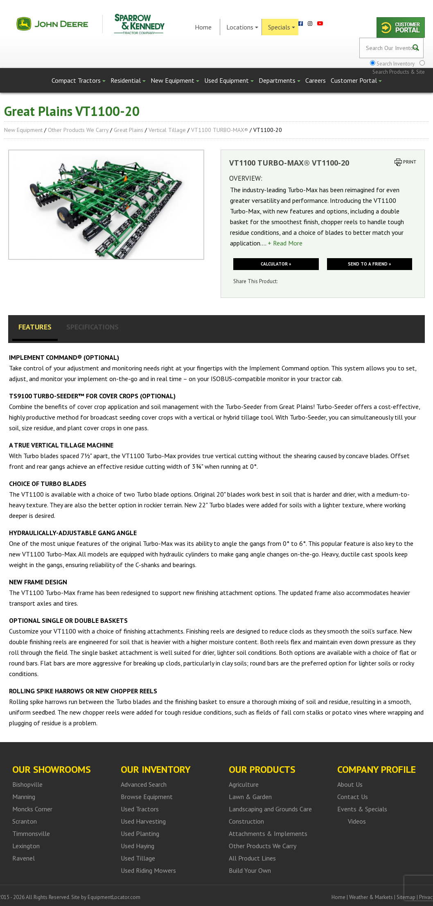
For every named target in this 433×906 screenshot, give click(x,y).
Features (35, 327)
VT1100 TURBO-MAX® (219, 130)
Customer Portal (356, 80)
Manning (23, 796)
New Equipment (175, 80)
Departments (279, 80)
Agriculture (244, 784)
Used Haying (137, 846)
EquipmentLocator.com (114, 897)
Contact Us (352, 796)
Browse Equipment (147, 796)
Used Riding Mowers (148, 870)
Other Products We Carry (78, 130)
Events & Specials (362, 809)
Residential (128, 80)
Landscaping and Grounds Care (270, 809)
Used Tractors (140, 809)
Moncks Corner (32, 809)
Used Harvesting (143, 821)
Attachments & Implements (268, 833)
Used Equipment (229, 80)
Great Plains (128, 130)
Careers (315, 80)
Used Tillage (138, 858)
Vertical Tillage (167, 130)
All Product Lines (252, 858)
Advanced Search (144, 784)
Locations (242, 27)
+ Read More (285, 243)
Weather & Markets (371, 897)
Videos (357, 821)
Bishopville (27, 784)
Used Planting (140, 833)
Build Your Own (250, 870)
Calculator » (276, 264)
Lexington (26, 846)
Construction (246, 821)
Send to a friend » (369, 264)
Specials (281, 27)
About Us (350, 784)
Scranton (24, 821)
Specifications (92, 327)
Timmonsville (31, 833)
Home (203, 27)
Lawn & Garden (250, 796)
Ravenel (23, 858)
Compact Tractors (79, 80)
